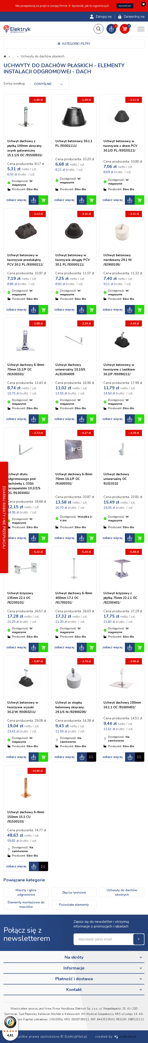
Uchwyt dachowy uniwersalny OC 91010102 (116, 479)
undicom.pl (125, 1036)
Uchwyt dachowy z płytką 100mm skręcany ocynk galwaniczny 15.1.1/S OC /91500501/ (24, 149)
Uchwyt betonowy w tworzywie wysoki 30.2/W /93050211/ (22, 708)
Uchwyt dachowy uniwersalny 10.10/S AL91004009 (70, 370)
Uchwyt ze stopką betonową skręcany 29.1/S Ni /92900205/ (70, 708)
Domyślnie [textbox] (42, 85)
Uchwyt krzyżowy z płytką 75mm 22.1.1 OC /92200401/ (120, 598)
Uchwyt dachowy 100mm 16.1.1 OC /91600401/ (122, 705)
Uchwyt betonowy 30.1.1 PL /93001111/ (73, 144)
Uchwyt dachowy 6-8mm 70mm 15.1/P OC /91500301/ (25, 370)
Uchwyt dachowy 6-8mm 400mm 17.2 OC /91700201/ (73, 598)
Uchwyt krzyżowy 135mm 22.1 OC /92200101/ (20, 598)
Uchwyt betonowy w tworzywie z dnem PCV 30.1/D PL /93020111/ (120, 146)
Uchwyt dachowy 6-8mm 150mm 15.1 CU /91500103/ (25, 817)
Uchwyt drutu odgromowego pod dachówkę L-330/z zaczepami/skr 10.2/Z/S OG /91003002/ (23, 484)
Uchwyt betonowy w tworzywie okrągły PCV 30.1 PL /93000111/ (72, 260)
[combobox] (49, 84)
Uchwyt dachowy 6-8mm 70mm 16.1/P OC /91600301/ (73, 479)
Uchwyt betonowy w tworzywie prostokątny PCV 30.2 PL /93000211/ (25, 260)
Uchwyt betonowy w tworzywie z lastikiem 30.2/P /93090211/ (119, 370)
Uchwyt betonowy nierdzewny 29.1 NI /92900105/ (117, 260)
